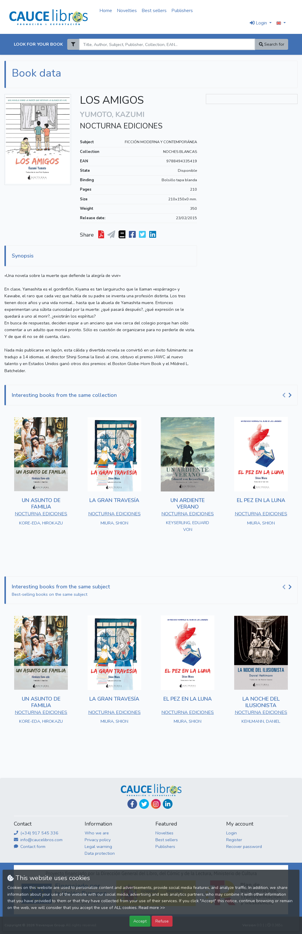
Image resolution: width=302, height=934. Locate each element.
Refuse (162, 921)
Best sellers (154, 10)
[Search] (167, 44)
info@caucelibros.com (38, 840)
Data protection (100, 853)
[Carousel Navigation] (287, 395)
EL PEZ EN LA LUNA (261, 500)
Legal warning (98, 846)
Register (234, 840)
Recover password (244, 846)
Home (105, 10)
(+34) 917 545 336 (36, 833)
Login (231, 833)
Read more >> (152, 907)
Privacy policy (98, 840)
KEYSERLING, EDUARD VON (187, 526)
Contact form (29, 846)
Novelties (127, 10)
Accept (140, 921)
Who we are (97, 833)
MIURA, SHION (114, 523)
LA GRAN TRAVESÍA (114, 500)
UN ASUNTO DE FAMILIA (41, 503)
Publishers (182, 10)
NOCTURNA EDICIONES (121, 126)
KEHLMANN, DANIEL (261, 721)
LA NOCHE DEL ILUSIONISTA (261, 702)
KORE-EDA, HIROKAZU (41, 523)
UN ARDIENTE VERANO (187, 503)
